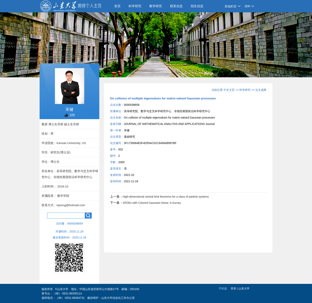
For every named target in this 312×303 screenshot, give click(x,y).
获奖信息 (176, 6)
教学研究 (155, 6)
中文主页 (229, 89)
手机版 (223, 288)
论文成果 (260, 89)
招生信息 (197, 6)
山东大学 (244, 288)
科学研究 (135, 6)
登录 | (234, 288)
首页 (117, 6)
